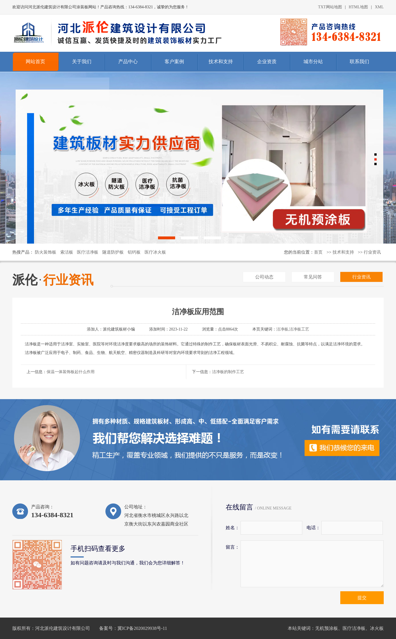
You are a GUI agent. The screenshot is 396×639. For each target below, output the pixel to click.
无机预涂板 (326, 628)
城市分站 (313, 61)
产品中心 (128, 61)
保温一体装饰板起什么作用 (71, 372)
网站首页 (35, 61)
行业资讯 (372, 252)
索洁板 (66, 252)
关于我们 (81, 61)
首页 (318, 252)
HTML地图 (358, 7)
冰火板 (377, 628)
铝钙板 (134, 252)
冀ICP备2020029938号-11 (142, 628)
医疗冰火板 (155, 252)
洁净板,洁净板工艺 (292, 329)
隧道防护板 (113, 252)
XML (379, 7)
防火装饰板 (45, 252)
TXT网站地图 (330, 7)
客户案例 (174, 61)
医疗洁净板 (87, 252)
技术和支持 (221, 61)
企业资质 (267, 61)
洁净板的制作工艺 (228, 372)
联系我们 (359, 61)
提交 (362, 597)
